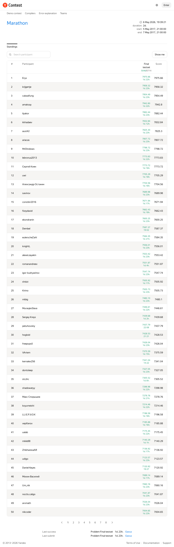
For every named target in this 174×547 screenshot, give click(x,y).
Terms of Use (133, 543)
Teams (63, 13)
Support (167, 543)
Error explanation (48, 13)
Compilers (30, 13)
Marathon (17, 23)
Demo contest (14, 13)
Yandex (22, 543)
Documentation (151, 543)
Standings (12, 46)
